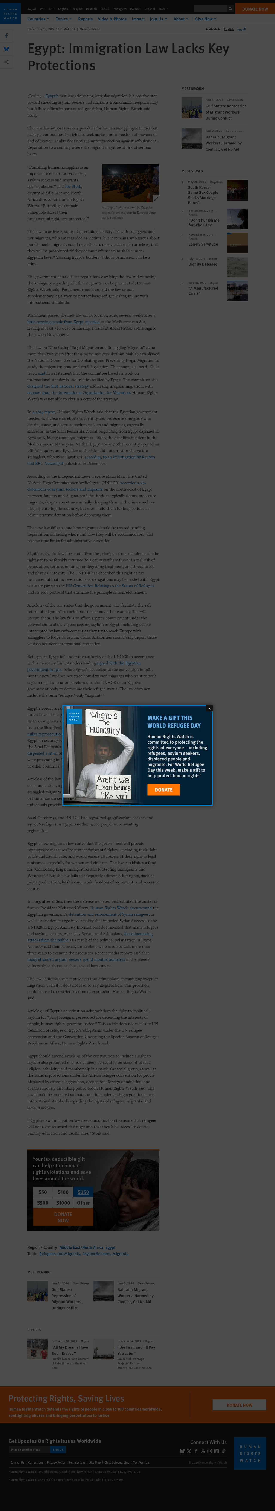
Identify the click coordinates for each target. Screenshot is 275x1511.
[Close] (209, 708)
